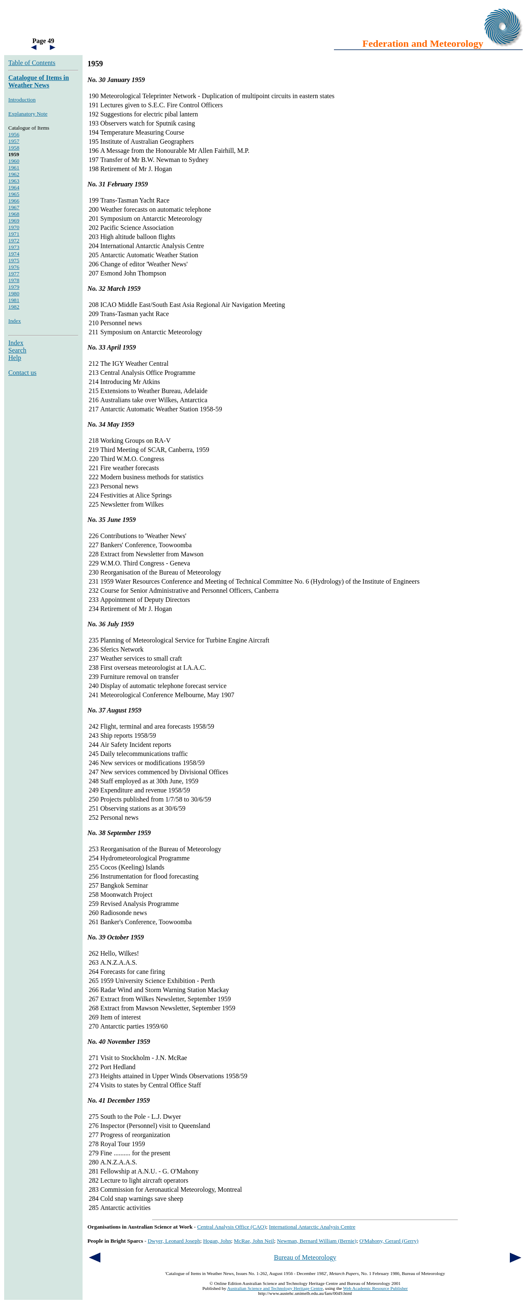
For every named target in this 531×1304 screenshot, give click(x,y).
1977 (13, 273)
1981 (13, 300)
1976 (13, 267)
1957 (13, 141)
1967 (13, 207)
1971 (13, 234)
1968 (13, 214)
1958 (13, 148)
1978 (13, 280)
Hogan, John (217, 1241)
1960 (13, 161)
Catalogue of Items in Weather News (38, 81)
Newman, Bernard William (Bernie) (317, 1241)
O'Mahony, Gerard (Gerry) (389, 1241)
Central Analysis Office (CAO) (231, 1227)
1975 (13, 260)
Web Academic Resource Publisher (375, 1288)
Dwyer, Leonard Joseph (174, 1241)
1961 (13, 167)
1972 (13, 240)
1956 (13, 134)
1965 (13, 194)
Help (14, 357)
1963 (13, 181)
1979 (13, 287)
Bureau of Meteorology (305, 1257)
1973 (13, 247)
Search (17, 350)
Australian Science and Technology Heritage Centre (275, 1288)
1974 (13, 254)
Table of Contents (32, 62)
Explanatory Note (27, 114)
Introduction (22, 100)
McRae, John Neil (254, 1241)
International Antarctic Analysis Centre (312, 1227)
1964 (13, 187)
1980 (13, 293)
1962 (13, 174)
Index (14, 321)
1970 (13, 227)
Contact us (22, 372)
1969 (13, 220)
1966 (13, 201)
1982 (13, 307)
